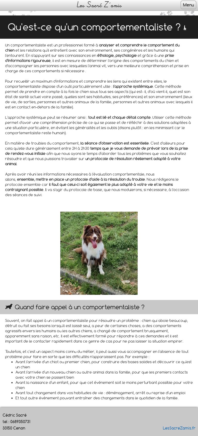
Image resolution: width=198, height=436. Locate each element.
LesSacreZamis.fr (179, 428)
